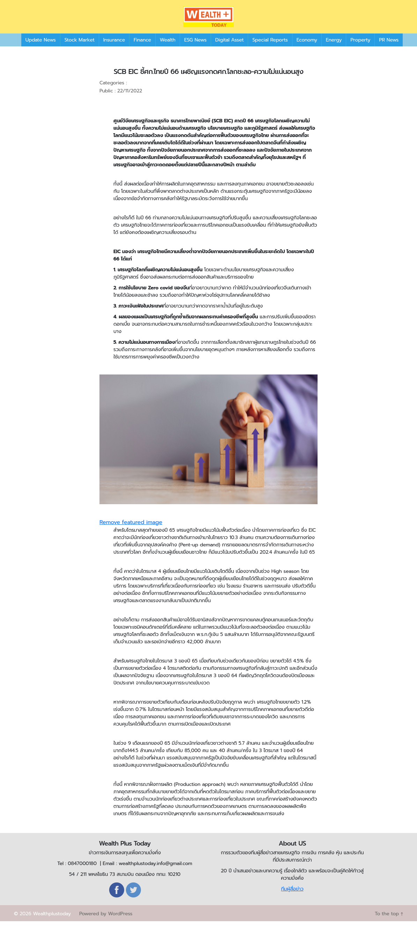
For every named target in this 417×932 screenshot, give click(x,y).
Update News (40, 50)
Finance (142, 50)
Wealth (168, 50)
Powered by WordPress (105, 924)
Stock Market (80, 50)
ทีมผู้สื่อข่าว (292, 899)
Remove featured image (130, 533)
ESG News (195, 50)
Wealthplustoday (52, 924)
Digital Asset (229, 50)
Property (360, 50)
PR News (389, 50)
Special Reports (270, 50)
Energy (334, 50)
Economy (307, 50)
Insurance (114, 50)
